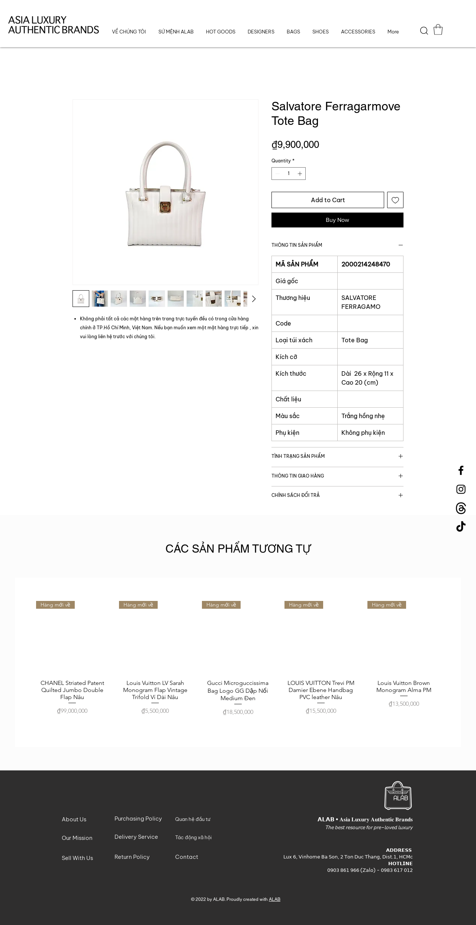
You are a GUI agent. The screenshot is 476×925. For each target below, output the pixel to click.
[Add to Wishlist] (395, 200)
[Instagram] (461, 489)
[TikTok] (461, 527)
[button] (260, 32)
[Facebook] (461, 470)
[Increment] (300, 173)
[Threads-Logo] (461, 508)
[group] (238, 662)
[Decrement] (277, 173)
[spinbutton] (288, 173)
